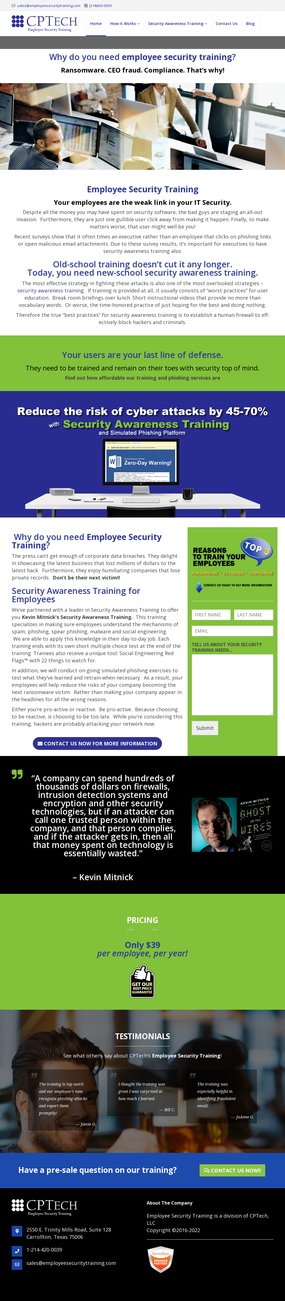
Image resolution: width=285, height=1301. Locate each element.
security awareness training (50, 290)
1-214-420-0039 (44, 1249)
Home (96, 23)
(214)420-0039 (100, 5)
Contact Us (226, 23)
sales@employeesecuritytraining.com (48, 5)
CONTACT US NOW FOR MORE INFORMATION (97, 743)
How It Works (123, 23)
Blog (250, 23)
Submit (205, 728)
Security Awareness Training (175, 23)
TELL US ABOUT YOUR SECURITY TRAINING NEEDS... (227, 647)
